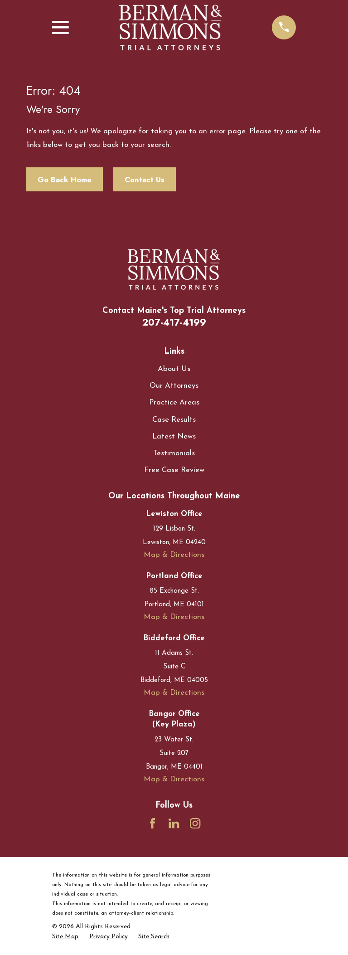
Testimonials (174, 453)
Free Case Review (174, 470)
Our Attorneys (174, 386)
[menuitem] (65, 936)
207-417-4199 (174, 322)
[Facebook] (152, 823)
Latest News (174, 436)
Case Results (174, 420)
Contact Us (144, 179)
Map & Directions (174, 555)
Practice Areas (174, 402)
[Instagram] (195, 823)
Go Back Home (65, 179)
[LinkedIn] (174, 823)
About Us (174, 369)
